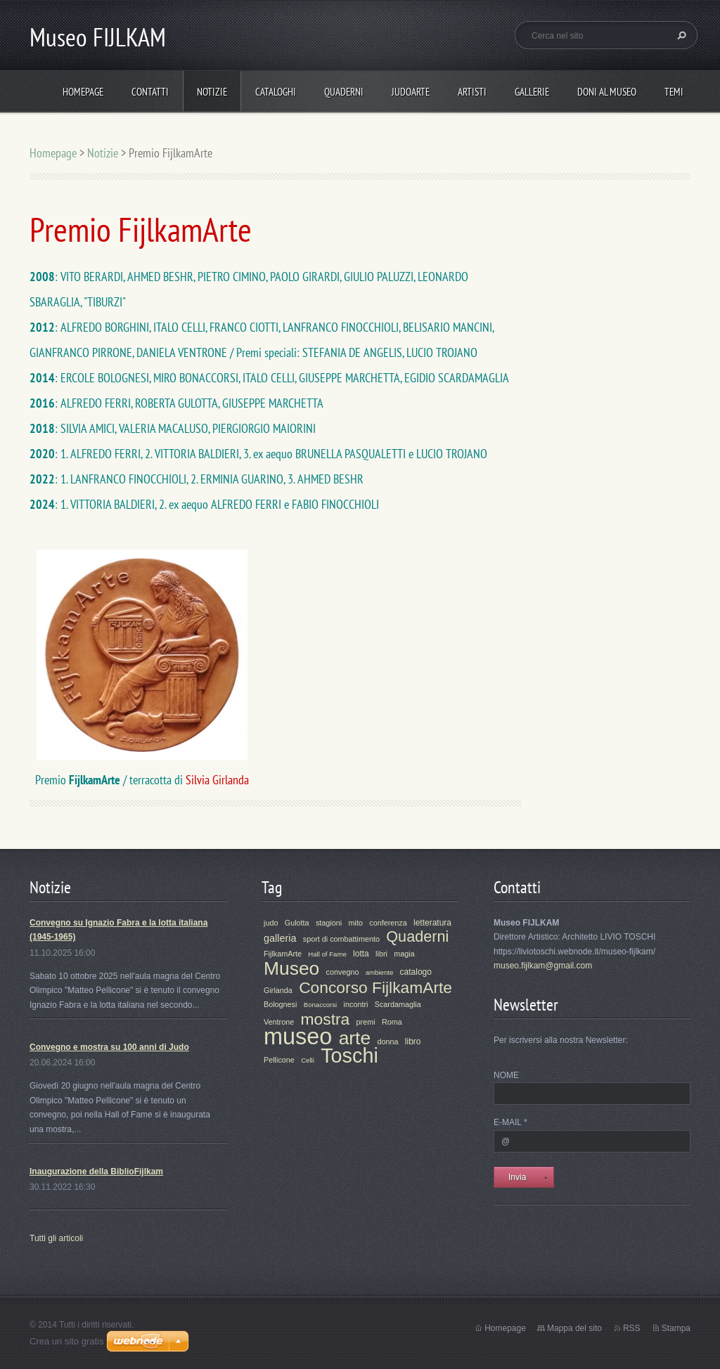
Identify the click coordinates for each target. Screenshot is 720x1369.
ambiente (379, 972)
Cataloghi (275, 91)
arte (355, 1038)
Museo (291, 968)
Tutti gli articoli (56, 1238)
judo (271, 923)
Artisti (472, 91)
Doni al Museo (606, 91)
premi (365, 1022)
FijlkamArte (283, 953)
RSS (632, 1328)
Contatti (150, 91)
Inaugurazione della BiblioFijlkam (96, 1171)
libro (413, 1041)
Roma (392, 1022)
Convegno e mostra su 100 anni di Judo (109, 1047)
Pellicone (279, 1060)
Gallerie (532, 91)
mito (355, 923)
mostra (325, 1019)
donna (387, 1041)
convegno (342, 972)
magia (404, 953)
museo (298, 1036)
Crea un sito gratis (67, 1341)
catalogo (416, 972)
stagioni (329, 923)
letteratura (432, 923)
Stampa (676, 1328)
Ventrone (279, 1022)
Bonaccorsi (320, 1004)
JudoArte (411, 91)
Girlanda (278, 990)
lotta (361, 954)
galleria (280, 938)
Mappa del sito (574, 1328)
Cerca (679, 35)
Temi (673, 91)
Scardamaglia (398, 1004)
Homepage (83, 91)
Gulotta (297, 923)
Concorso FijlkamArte (375, 987)
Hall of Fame (327, 954)
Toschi (349, 1055)
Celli (307, 1060)
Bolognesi (280, 1004)
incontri (356, 1004)
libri (381, 953)
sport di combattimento (341, 939)
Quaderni (344, 91)
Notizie (212, 91)
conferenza (387, 923)
